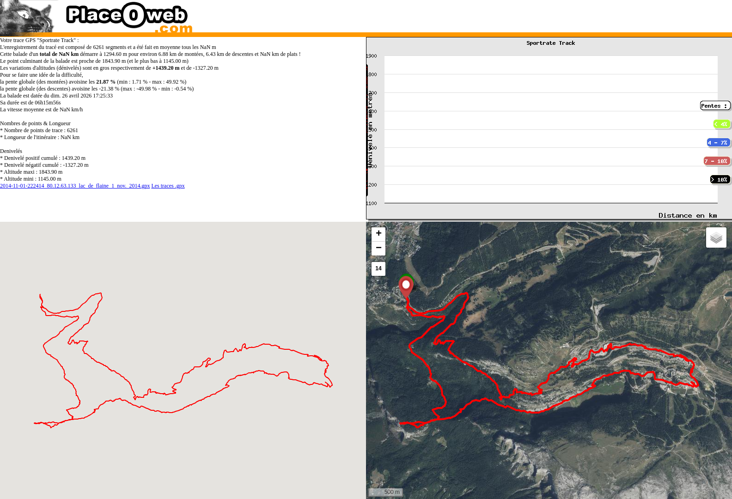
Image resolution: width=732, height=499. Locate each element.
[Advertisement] (539, 14)
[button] (406, 287)
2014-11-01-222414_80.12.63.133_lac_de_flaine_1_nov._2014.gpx (75, 186)
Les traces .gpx (167, 186)
